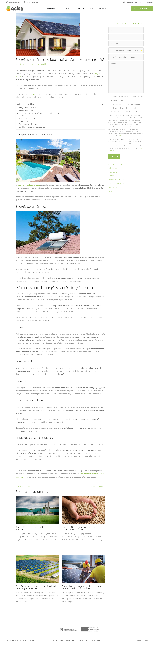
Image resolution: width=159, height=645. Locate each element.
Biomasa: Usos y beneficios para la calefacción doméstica (78, 527)
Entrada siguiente (97, 486)
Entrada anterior (23, 486)
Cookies (80, 640)
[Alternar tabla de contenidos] (100, 104)
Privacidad (70, 640)
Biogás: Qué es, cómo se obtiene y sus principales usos (34, 527)
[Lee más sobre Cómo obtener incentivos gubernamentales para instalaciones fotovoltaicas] (83, 569)
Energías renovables (39, 64)
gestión (90, 640)
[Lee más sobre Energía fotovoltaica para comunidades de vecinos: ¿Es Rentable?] (37, 569)
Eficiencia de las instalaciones (33, 127)
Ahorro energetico (115, 166)
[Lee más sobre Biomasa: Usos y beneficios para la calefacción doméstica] (83, 510)
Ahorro (25, 121)
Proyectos (112, 193)
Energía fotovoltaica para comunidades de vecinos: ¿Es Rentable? (36, 587)
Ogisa (35, 94)
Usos (24, 116)
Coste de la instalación (30, 124)
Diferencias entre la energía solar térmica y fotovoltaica (39, 113)
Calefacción (112, 170)
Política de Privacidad (125, 138)
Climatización (113, 178)
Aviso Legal (58, 640)
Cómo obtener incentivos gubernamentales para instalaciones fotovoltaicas (83, 587)
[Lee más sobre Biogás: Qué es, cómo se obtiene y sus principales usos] (37, 510)
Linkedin (139, 640)
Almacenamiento (28, 118)
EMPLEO (148, 640)
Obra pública (113, 189)
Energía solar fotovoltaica (27, 107)
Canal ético (101, 640)
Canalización (113, 174)
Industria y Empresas (116, 185)
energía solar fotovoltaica (29, 185)
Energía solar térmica (26, 110)
